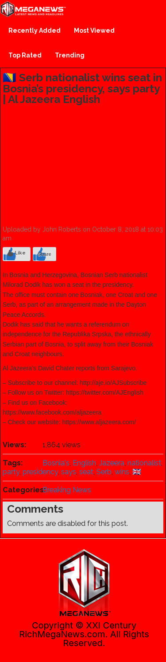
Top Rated (25, 55)
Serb (104, 472)
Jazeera (111, 463)
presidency (40, 472)
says (68, 472)
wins (122, 472)
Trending (70, 55)
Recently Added (34, 30)
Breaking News (66, 490)
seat (86, 472)
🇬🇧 (136, 472)
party (11, 472)
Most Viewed (94, 30)
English (84, 463)
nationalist (144, 463)
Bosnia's (55, 463)
